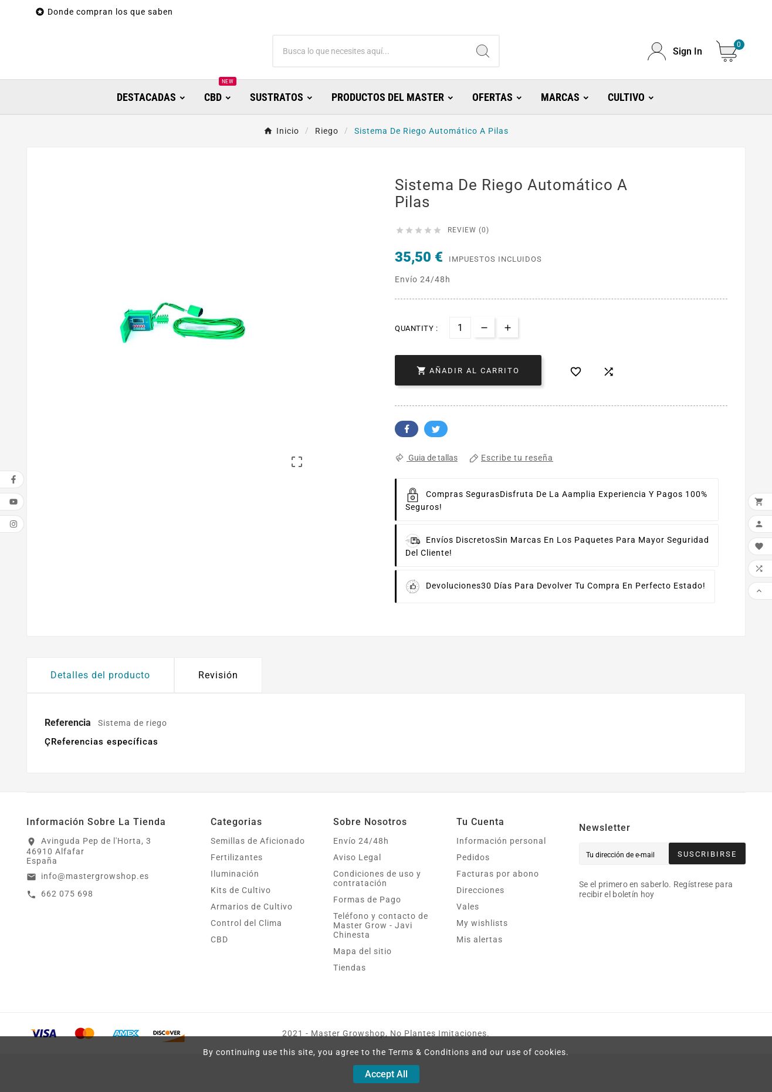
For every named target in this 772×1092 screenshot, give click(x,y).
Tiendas (349, 1005)
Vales (467, 944)
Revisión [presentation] (218, 713)
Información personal (501, 879)
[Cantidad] (460, 366)
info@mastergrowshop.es (95, 914)
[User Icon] (675, 71)
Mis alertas (479, 977)
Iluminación (235, 912)
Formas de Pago (367, 937)
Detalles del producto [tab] (100, 713)
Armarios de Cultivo (252, 944)
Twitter (436, 467)
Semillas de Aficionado (258, 879)
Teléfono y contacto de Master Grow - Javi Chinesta (380, 963)
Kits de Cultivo (241, 928)
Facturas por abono (497, 912)
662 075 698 (67, 932)
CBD (219, 977)
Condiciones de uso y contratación (377, 916)
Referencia (69, 760)
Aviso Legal (357, 895)
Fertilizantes (237, 895)
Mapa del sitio (362, 989)
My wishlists (482, 961)
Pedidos (473, 895)
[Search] (482, 70)
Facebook (406, 467)
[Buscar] (370, 70)
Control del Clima (246, 961)
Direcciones (480, 928)
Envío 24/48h (361, 879)
